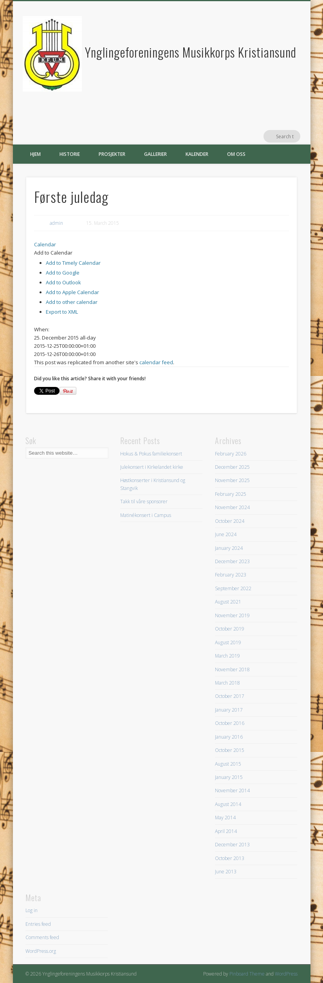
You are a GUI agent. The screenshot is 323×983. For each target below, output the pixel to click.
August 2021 (228, 601)
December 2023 (232, 561)
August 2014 (228, 804)
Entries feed (38, 924)
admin (56, 223)
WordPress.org (40, 951)
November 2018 (232, 669)
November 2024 (232, 507)
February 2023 (230, 574)
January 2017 (229, 710)
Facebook (278, 136)
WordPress (286, 973)
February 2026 (230, 453)
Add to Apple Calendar (72, 292)
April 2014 (226, 831)
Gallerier (155, 154)
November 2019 (232, 615)
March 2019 (227, 655)
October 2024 (229, 521)
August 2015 (228, 764)
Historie (70, 154)
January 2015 (229, 777)
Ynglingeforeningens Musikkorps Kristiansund (190, 52)
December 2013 (232, 844)
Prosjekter (112, 154)
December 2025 (232, 467)
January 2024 (229, 548)
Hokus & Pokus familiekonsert (151, 453)
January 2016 (229, 737)
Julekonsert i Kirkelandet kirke (151, 467)
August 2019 (228, 642)
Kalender (197, 154)
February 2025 (230, 494)
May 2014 (225, 817)
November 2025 (232, 480)
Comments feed (42, 937)
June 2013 (225, 871)
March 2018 (227, 682)
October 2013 (229, 858)
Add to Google (62, 272)
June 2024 (225, 534)
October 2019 (229, 628)
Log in (31, 910)
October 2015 (229, 750)
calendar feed (156, 362)
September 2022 (233, 588)
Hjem (35, 154)
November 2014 (232, 790)
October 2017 (229, 696)
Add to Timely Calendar (73, 262)
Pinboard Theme (247, 973)
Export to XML (62, 311)
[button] (53, 252)
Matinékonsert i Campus (145, 515)
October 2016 (229, 723)
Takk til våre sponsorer (144, 501)
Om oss (236, 154)
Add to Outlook (63, 282)
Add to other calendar (71, 301)
